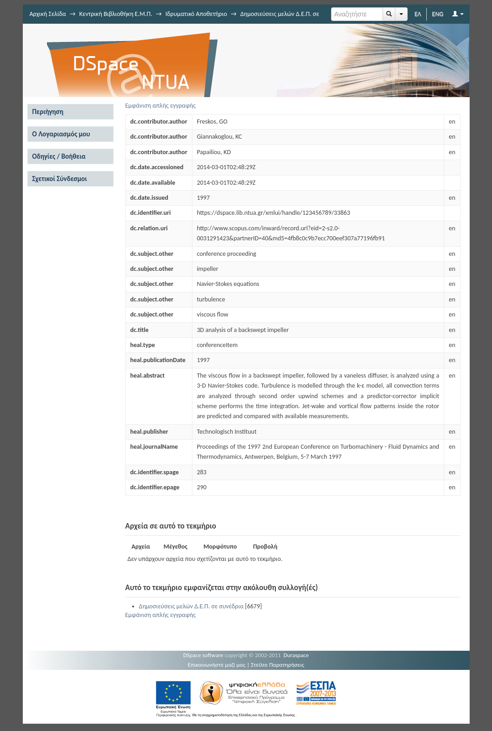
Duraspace (296, 655)
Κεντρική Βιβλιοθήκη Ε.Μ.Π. (115, 14)
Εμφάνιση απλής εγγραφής (160, 105)
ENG (438, 14)
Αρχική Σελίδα (48, 14)
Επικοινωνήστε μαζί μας (217, 664)
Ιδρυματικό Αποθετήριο (196, 14)
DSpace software (203, 655)
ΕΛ (417, 14)
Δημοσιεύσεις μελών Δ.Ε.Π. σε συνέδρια (191, 606)
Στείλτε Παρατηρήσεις (277, 664)
